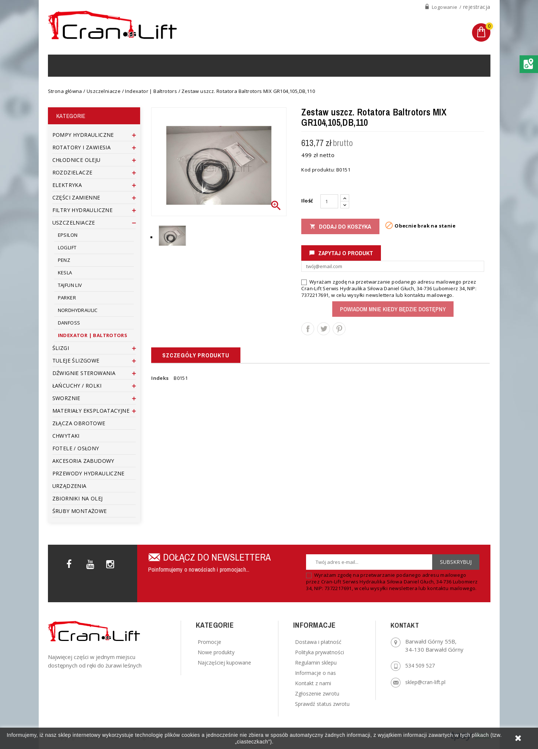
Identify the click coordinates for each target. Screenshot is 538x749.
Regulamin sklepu (316, 662)
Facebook (71, 563)
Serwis (181, 65)
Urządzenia (143, 65)
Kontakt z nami (313, 683)
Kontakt (281, 65)
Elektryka (67, 184)
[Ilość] (329, 201)
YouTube (91, 563)
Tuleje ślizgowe (76, 360)
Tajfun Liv (70, 285)
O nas (209, 65)
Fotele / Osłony (75, 448)
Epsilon (68, 235)
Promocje (209, 641)
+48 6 (410, 36)
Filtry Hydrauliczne (82, 210)
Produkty (101, 65)
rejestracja (476, 6)
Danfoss (69, 322)
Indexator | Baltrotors (93, 335)
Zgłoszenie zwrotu (317, 693)
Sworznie (66, 398)
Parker (67, 297)
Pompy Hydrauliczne (83, 134)
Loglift (67, 247)
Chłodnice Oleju (76, 159)
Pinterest (339, 329)
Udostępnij (308, 329)
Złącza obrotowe (78, 423)
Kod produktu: (318, 169)
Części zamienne (76, 197)
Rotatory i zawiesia (81, 147)
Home (68, 65)
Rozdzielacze (72, 172)
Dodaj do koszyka (340, 226)
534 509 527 (420, 665)
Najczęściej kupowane (224, 662)
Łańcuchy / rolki (76, 385)
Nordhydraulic (78, 310)
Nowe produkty (216, 652)
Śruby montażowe (79, 510)
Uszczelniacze (73, 222)
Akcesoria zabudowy (83, 460)
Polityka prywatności (319, 652)
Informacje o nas (315, 672)
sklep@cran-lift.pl (425, 682)
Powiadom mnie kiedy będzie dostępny (393, 309)
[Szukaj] (411, 65)
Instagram (110, 563)
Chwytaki (66, 435)
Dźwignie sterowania (84, 373)
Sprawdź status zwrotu (322, 703)
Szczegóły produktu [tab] (195, 355)
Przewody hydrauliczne (89, 473)
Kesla (65, 272)
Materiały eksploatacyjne (91, 410)
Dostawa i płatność (318, 641)
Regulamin (243, 65)
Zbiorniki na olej (77, 498)
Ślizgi (60, 347)
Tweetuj (323, 329)
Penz (64, 260)
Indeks (160, 378)
